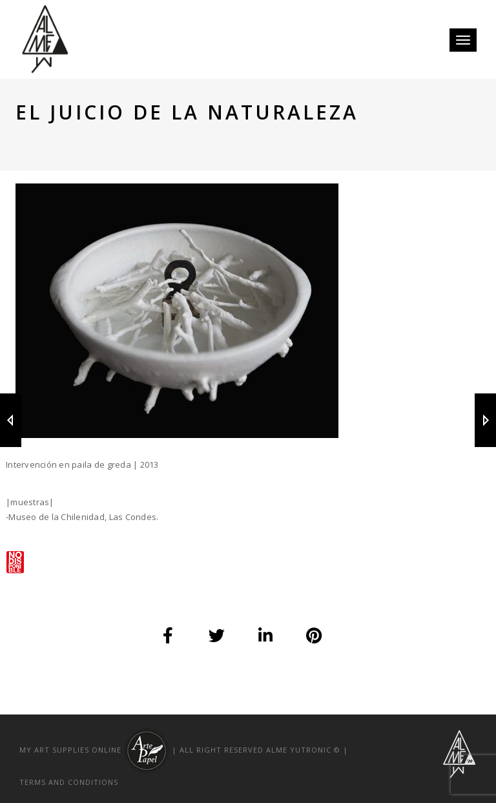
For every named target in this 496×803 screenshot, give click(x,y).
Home (29, 136)
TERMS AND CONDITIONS (68, 782)
